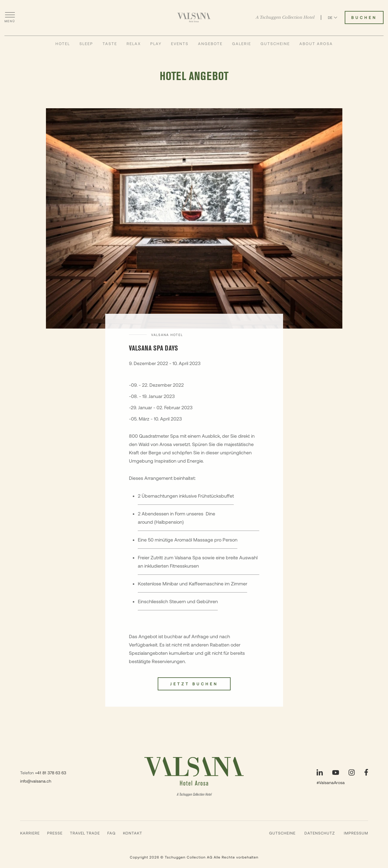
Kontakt (132, 833)
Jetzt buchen (194, 683)
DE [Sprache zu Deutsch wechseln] (332, 17)
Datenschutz (319, 833)
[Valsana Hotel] (194, 17)
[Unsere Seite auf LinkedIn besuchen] (320, 772)
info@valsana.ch (35, 780)
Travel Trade (85, 833)
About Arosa (316, 43)
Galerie (241, 43)
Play (156, 43)
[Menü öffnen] (9, 17)
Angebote (210, 43)
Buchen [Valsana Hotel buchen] (364, 17)
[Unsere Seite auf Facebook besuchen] (366, 772)
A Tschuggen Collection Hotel (285, 17)
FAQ (111, 833)
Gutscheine (275, 43)
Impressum (356, 833)
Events (180, 43)
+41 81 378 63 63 (50, 772)
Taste (110, 43)
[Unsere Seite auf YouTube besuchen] (335, 772)
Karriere (30, 833)
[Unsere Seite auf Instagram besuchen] (352, 772)
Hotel (62, 43)
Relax (134, 43)
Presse (55, 833)
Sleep (86, 43)
